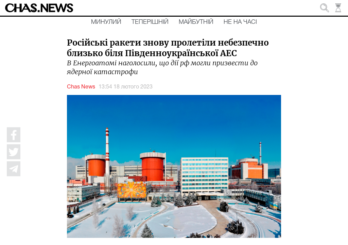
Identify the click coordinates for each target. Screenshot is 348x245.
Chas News (81, 87)
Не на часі (240, 22)
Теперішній (150, 22)
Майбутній (196, 22)
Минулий (106, 22)
